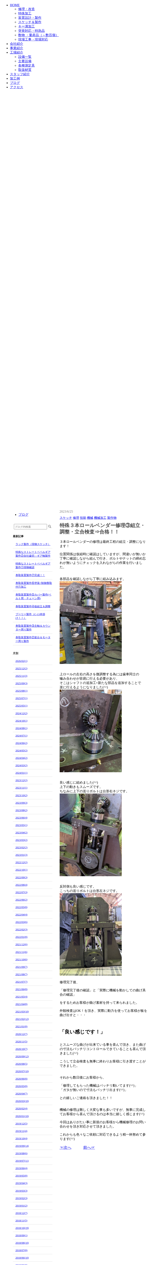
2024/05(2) (22, 750)
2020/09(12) (22, 1056)
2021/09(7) (22, 966)
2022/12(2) (22, 862)
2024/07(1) (22, 735)
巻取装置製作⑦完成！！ (30, 575)
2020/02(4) (22, 1108)
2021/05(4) (22, 996)
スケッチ (66, 517)
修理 (76, 517)
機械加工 (100, 517)
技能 (83, 517)
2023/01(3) (22, 854)
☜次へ (65, 1147)
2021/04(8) (22, 1004)
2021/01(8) (22, 1026)
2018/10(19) (22, 1227)
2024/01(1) (22, 772)
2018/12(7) (22, 1213)
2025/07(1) (22, 698)
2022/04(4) (22, 914)
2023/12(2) (22, 780)
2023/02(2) (22, 847)
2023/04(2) (22, 832)
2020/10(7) (22, 1048)
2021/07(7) (22, 981)
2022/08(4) (22, 884)
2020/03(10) (22, 1101)
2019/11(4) (21, 1131)
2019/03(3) (22, 1190)
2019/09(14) (22, 1145)
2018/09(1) (22, 1235)
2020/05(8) (22, 1086)
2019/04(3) (22, 1183)
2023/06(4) (22, 817)
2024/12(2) (22, 713)
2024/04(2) (22, 757)
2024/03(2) (22, 765)
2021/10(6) (22, 959)
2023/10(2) (22, 795)
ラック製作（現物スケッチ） (33, 544)
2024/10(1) (22, 720)
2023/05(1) (22, 825)
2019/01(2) (22, 1205)
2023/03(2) (22, 839)
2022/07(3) (22, 892)
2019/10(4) (22, 1138)
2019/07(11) (22, 1160)
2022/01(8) (22, 936)
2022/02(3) (22, 929)
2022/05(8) (22, 907)
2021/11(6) (21, 952)
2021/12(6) (22, 944)
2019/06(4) (22, 1168)
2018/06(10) (22, 1257)
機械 (90, 517)
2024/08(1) (22, 728)
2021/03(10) (22, 1011)
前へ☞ (89, 1147)
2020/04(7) (22, 1093)
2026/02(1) (22, 660)
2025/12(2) (22, 668)
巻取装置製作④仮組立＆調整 (33, 606)
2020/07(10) (22, 1071)
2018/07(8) (22, 1250)
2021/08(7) (22, 974)
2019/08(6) (22, 1153)
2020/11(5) (21, 1041)
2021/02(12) (22, 1018)
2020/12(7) (22, 1034)
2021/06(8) (22, 989)
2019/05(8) (22, 1175)
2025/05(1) (22, 705)
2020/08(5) (22, 1063)
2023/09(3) (22, 802)
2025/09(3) (22, 683)
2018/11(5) (21, 1220)
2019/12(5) (22, 1123)
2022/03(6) (22, 922)
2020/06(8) (22, 1078)
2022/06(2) (22, 899)
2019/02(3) (22, 1198)
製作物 (112, 517)
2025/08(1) (22, 690)
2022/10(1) (22, 869)
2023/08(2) (22, 810)
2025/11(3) (21, 675)
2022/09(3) (22, 877)
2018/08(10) (22, 1242)
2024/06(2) (22, 743)
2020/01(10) (22, 1116)
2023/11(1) (21, 787)
